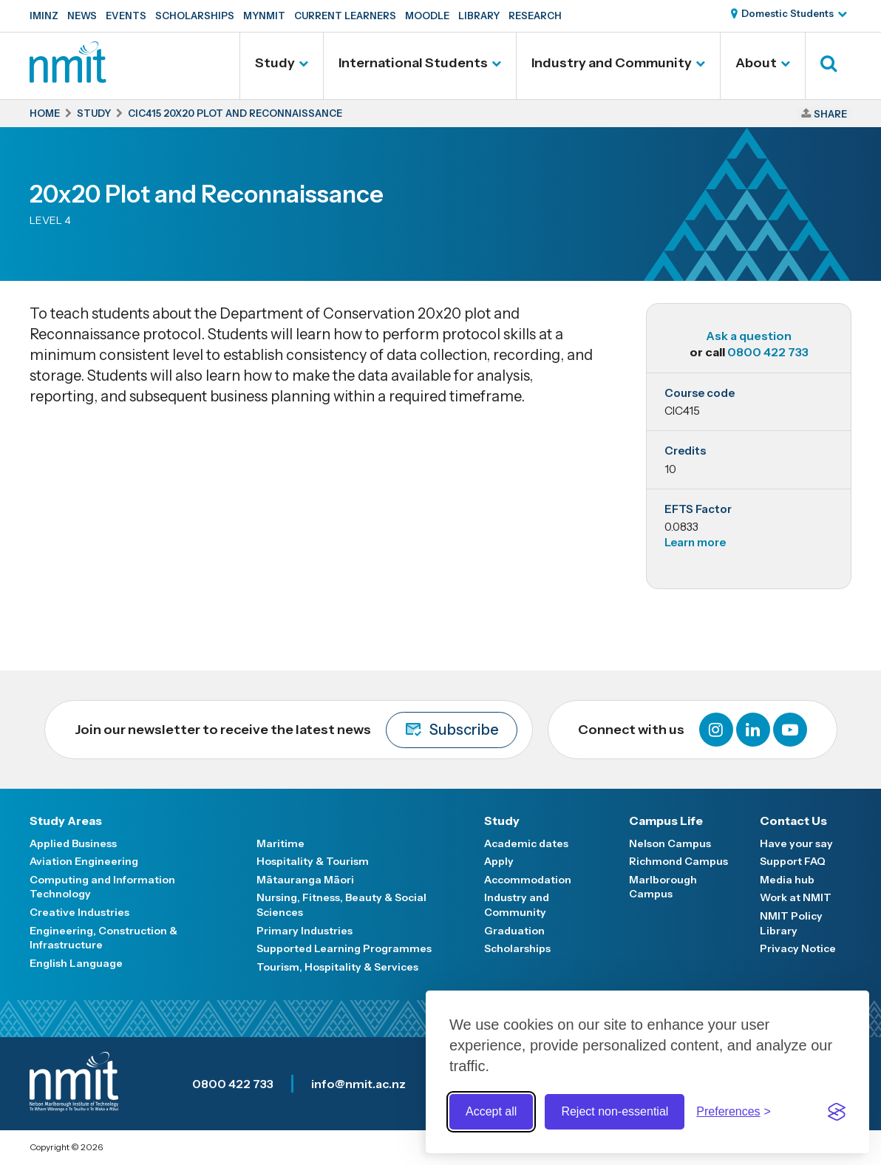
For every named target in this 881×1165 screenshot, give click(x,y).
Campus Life (666, 820)
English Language (76, 963)
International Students (413, 63)
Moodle (427, 15)
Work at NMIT (795, 897)
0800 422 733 (768, 351)
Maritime (280, 843)
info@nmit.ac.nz (358, 1083)
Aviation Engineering (84, 861)
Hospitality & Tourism (312, 861)
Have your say (796, 843)
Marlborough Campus (663, 887)
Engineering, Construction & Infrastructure (103, 938)
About (756, 63)
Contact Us (793, 820)
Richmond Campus (678, 861)
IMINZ (44, 15)
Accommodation (527, 879)
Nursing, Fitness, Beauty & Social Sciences (341, 905)
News (82, 15)
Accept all (491, 1111)
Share (830, 114)
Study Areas (66, 820)
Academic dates (526, 843)
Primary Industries (304, 930)
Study (275, 63)
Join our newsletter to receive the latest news (296, 730)
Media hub (787, 879)
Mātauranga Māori (305, 879)
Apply (499, 861)
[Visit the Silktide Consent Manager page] (837, 1112)
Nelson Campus (670, 843)
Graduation (514, 930)
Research (535, 15)
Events (126, 15)
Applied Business (73, 843)
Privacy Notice (798, 948)
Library (479, 15)
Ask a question (749, 335)
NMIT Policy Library (791, 923)
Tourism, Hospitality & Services (337, 967)
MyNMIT (264, 15)
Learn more (695, 542)
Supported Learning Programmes (344, 948)
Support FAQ (793, 861)
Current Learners (345, 15)
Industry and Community (611, 63)
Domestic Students (787, 13)
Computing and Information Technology (102, 887)
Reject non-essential (614, 1111)
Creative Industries (79, 912)
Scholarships (194, 15)
